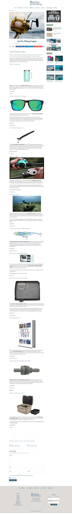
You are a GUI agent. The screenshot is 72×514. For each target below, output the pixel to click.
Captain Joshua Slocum (56, 33)
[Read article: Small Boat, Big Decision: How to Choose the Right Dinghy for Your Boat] (59, 58)
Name (10, 467)
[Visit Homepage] (36, 3)
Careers (18, 500)
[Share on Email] (37, 47)
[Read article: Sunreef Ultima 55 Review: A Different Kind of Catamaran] (50, 68)
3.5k (57, 34)
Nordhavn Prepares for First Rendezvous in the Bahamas (50, 81)
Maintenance (31, 7)
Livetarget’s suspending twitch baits (16, 245)
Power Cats (49, 69)
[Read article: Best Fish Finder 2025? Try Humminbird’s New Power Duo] (49, 29)
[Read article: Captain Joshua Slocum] (49, 35)
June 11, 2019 (11, 43)
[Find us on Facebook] (21, 489)
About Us (18, 496)
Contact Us (18, 501)
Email (10, 471)
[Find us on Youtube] (43, 489)
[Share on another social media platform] (43, 47)
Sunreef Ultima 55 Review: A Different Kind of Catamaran (50, 72)
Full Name (49, 498)
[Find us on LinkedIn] (51, 489)
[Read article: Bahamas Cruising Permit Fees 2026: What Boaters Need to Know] (59, 68)
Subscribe (55, 7)
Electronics (37, 7)
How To (57, 60)
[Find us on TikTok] (36, 489)
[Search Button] (62, 8)
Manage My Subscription (18, 505)
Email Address (50, 501)
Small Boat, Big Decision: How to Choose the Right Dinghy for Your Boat (59, 63)
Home (10, 10)
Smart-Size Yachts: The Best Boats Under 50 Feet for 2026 (58, 81)
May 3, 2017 (54, 34)
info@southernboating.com (37, 502)
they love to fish (23, 354)
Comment (11, 455)
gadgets (36, 59)
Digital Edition (49, 7)
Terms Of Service (18, 503)
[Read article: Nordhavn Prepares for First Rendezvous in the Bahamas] (50, 77)
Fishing (15, 10)
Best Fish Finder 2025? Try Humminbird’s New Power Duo (57, 28)
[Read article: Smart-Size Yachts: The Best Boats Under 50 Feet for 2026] (59, 77)
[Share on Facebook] (20, 47)
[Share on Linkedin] (29, 47)
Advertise (18, 497)
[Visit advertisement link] (27, 435)
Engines (26, 7)
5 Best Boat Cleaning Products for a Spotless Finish (50, 62)
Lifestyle (43, 7)
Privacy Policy (18, 504)
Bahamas (57, 69)
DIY (47, 60)
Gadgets (17, 43)
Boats (15, 7)
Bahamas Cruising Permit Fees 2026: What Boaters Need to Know (59, 72)
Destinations (20, 7)
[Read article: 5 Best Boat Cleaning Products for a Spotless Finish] (50, 58)
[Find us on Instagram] (29, 489)
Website (29, 471)
